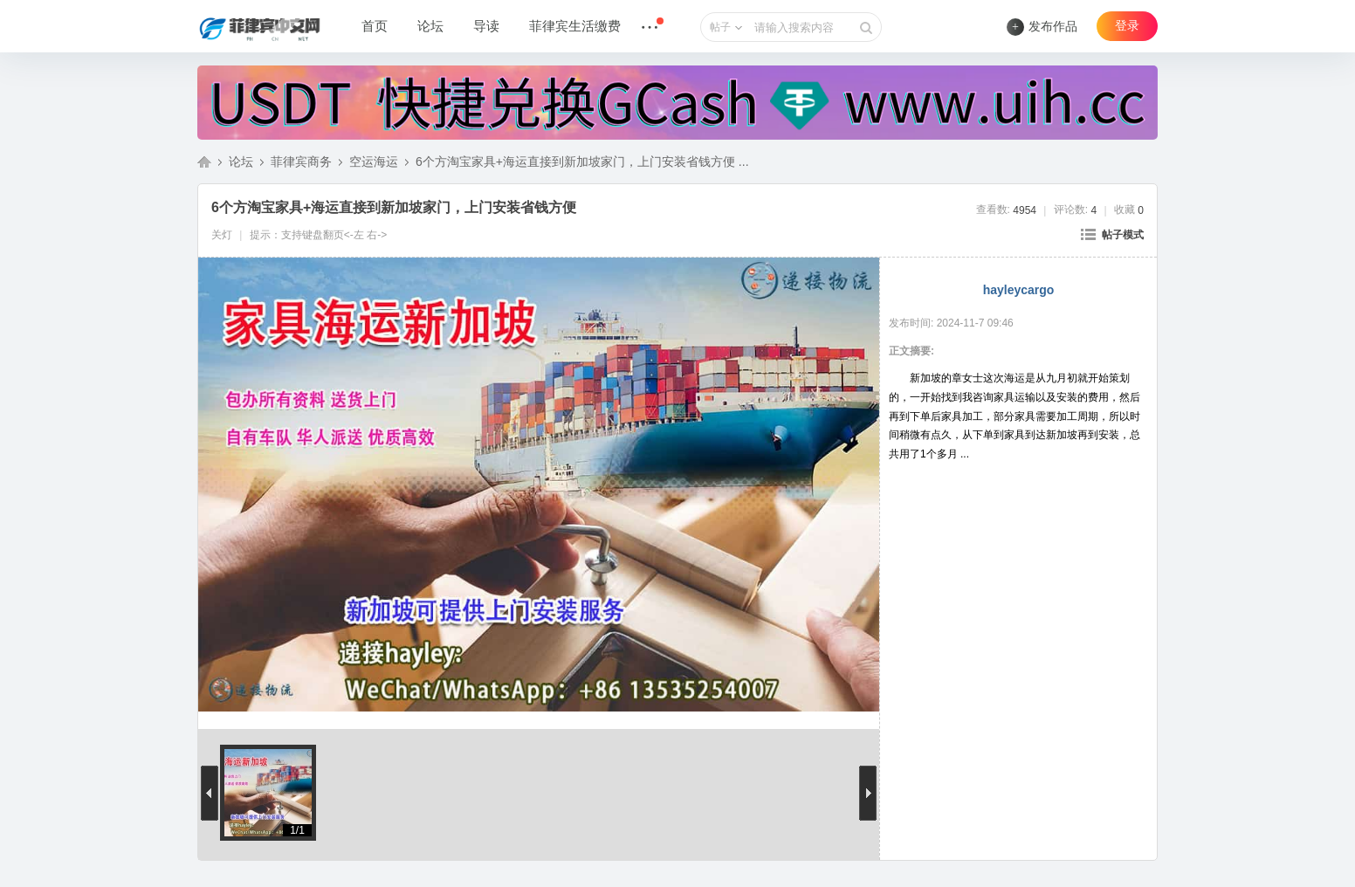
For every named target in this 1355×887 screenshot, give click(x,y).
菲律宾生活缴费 (575, 26)
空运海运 (373, 161)
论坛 (430, 26)
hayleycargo (1019, 290)
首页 (374, 26)
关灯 (221, 235)
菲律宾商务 (301, 161)
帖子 (720, 27)
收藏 (1129, 209)
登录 (1127, 25)
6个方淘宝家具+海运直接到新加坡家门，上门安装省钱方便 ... (582, 161)
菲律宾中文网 (204, 161)
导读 (486, 26)
